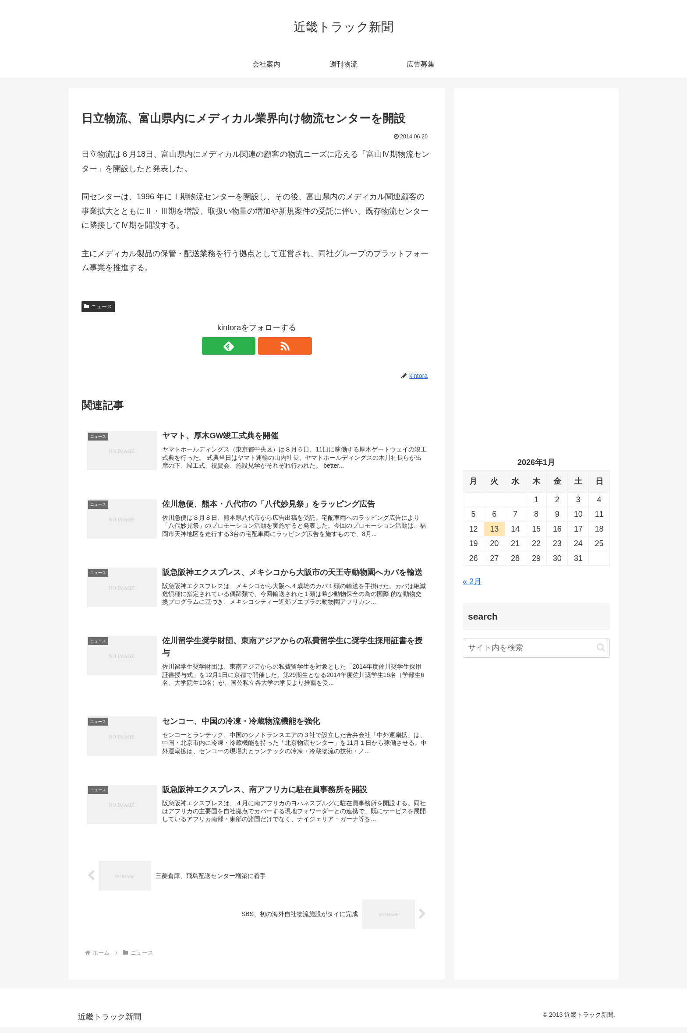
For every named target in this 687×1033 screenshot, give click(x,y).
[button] (601, 647)
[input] (536, 648)
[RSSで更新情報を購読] (267, 346)
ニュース (98, 306)
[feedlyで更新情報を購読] (246, 346)
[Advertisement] (536, 186)
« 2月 (472, 581)
